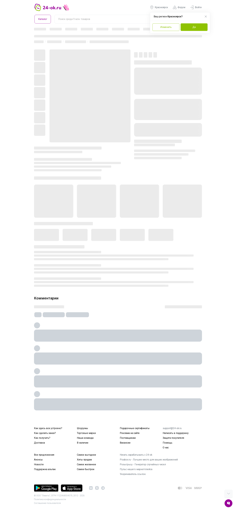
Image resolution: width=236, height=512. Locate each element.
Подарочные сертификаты (135, 428)
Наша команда (85, 437)
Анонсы (38, 459)
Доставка (39, 442)
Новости (38, 464)
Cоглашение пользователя (47, 503)
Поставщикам (128, 437)
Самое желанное (86, 464)
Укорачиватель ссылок (133, 474)
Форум (179, 7)
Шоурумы (82, 428)
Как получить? (42, 437)
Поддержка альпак (45, 469)
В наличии (82, 442)
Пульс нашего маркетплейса (136, 469)
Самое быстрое (85, 469)
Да (194, 27)
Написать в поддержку (176, 433)
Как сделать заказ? (45, 433)
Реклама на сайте (130, 433)
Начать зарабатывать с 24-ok (136, 454)
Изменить (166, 27)
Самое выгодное (86, 454)
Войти (196, 7)
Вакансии (125, 442)
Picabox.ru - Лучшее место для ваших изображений (149, 459)
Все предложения (44, 454)
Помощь (167, 442)
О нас (166, 447)
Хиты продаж (84, 459)
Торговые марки (86, 433)
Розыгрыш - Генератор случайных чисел (143, 464)
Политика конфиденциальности (50, 499)
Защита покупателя (173, 437)
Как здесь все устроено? (48, 428)
